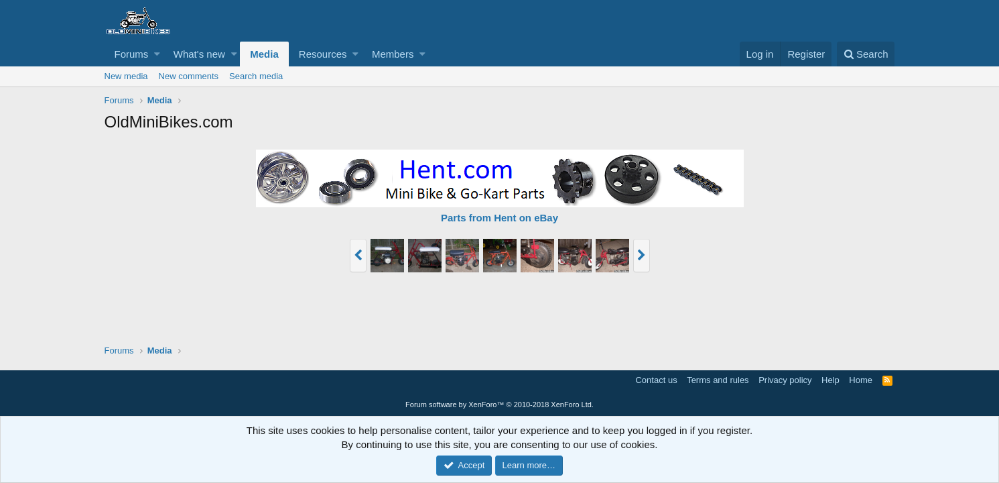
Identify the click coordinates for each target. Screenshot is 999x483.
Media (264, 54)
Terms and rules (717, 380)
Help (830, 380)
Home (860, 380)
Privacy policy (784, 380)
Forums (132, 54)
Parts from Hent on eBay (499, 217)
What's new (199, 54)
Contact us (656, 380)
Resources (323, 54)
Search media (256, 76)
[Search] (866, 54)
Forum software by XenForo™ (499, 404)
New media (126, 76)
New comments (189, 76)
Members (393, 54)
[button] (157, 54)
